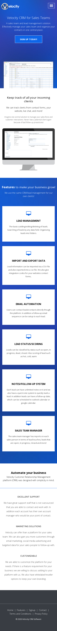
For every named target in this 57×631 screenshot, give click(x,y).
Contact (43, 610)
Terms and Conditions (20, 613)
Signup (32, 610)
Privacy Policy (41, 613)
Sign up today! (28, 39)
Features (21, 610)
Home (10, 610)
